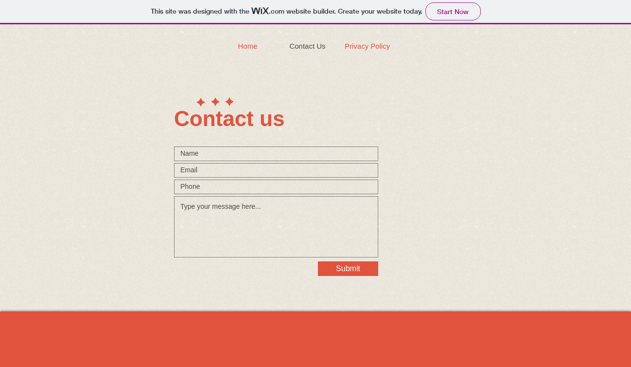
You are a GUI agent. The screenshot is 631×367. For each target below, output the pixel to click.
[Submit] (348, 268)
